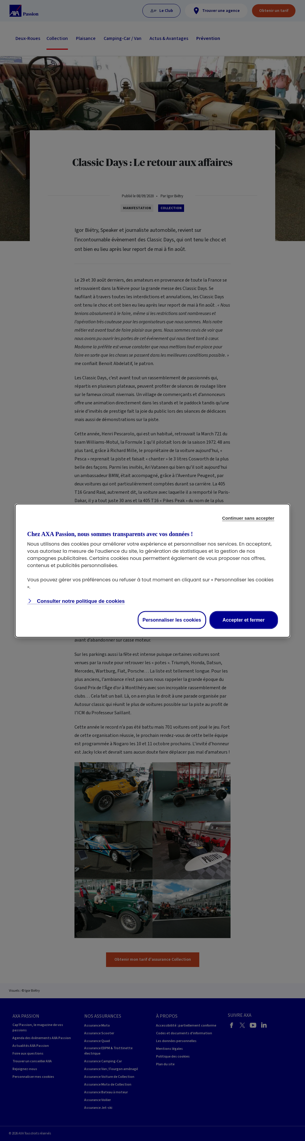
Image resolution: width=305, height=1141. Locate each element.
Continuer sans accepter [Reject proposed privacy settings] (248, 517)
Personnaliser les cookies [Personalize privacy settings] (172, 619)
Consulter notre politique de (80, 601)
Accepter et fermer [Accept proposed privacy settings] (243, 619)
